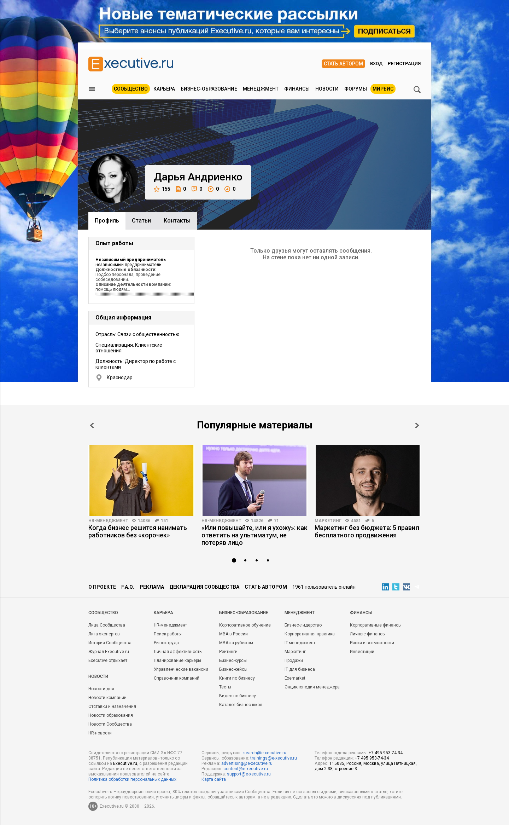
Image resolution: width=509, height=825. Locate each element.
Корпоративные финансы (376, 625)
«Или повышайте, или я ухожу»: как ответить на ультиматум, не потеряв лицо (254, 535)
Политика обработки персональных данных (132, 779)
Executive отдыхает (107, 660)
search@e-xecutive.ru (264, 752)
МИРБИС (383, 89)
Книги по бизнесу (237, 678)
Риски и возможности (372, 642)
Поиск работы (168, 633)
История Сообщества (109, 642)
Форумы (355, 89)
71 (276, 520)
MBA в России (233, 633)
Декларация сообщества (204, 587)
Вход (376, 63)
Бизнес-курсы (233, 660)
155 (162, 189)
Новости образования (110, 715)
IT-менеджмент (300, 642)
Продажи (294, 660)
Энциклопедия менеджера (312, 687)
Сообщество (131, 89)
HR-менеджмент (108, 520)
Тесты (225, 687)
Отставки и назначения (112, 706)
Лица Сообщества (106, 625)
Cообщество (103, 612)
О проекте (102, 587)
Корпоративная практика (310, 633)
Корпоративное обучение (245, 625)
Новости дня (101, 688)
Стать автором (343, 64)
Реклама (152, 587)
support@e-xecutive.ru (249, 774)
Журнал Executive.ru (108, 651)
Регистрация (404, 63)
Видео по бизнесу (237, 695)
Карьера (164, 89)
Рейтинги (228, 651)
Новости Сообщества (110, 724)
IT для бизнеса (300, 669)
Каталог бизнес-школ (240, 704)
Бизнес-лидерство (303, 625)
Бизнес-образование (209, 89)
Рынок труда (166, 642)
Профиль (107, 220)
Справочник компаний (176, 678)
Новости (327, 89)
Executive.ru (125, 763)
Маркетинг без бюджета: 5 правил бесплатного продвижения (367, 531)
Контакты (177, 220)
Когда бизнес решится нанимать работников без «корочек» (137, 531)
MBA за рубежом (236, 642)
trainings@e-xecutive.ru (273, 758)
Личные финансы (368, 633)
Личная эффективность (177, 651)
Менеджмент (261, 89)
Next (417, 425)
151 (164, 520)
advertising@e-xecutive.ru (247, 763)
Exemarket (295, 678)
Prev (91, 425)
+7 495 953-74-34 (386, 752)
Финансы (297, 89)
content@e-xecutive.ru (245, 768)
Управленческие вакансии (181, 669)
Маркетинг (328, 520)
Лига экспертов (104, 633)
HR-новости (100, 733)
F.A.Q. (127, 587)
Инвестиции (362, 651)
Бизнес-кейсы (233, 669)
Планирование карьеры (177, 660)
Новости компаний (107, 697)
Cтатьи (141, 220)
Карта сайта (213, 779)
